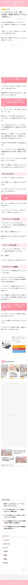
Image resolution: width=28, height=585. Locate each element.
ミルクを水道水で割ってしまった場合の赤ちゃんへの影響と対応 (14, 510)
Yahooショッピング (19, 351)
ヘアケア (6, 540)
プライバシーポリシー (11, 581)
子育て (6, 551)
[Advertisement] (14, 60)
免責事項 (19, 581)
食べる (6, 563)
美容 (5, 555)
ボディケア (4, 9)
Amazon (16, 346)
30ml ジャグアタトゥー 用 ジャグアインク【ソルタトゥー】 (19, 338)
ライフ (6, 547)
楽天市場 (16, 349)
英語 (5, 559)
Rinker (19, 341)
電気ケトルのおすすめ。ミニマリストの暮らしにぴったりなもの (14, 504)
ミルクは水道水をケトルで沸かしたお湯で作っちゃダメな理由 (14, 516)
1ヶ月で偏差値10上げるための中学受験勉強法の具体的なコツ (14, 527)
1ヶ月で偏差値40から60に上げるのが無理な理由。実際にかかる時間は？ (14, 522)
